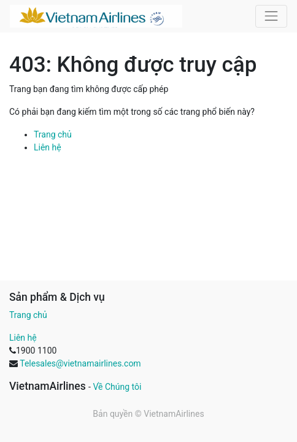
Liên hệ (47, 147)
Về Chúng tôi (117, 387)
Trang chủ (53, 134)
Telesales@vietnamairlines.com (80, 363)
